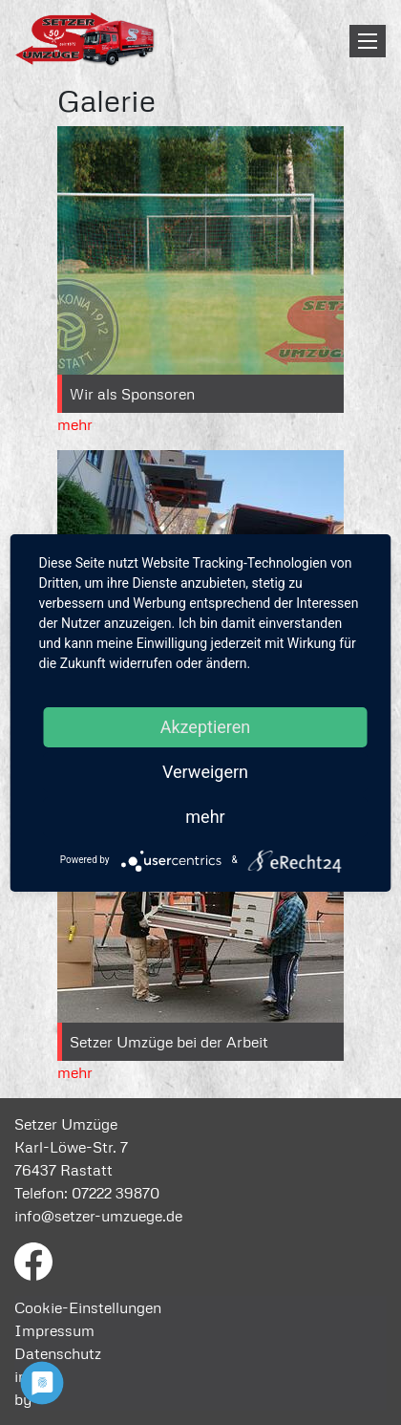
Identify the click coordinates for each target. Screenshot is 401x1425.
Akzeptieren (205, 727)
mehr (75, 424)
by (23, 1399)
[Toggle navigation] (367, 41)
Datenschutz (57, 1353)
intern (34, 1376)
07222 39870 (115, 1192)
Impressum (54, 1330)
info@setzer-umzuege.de (98, 1215)
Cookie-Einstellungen (87, 1307)
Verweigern (205, 772)
